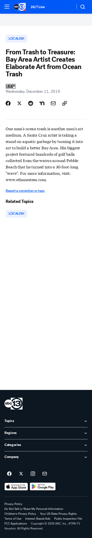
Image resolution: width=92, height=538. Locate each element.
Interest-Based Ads (37, 518)
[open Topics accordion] (46, 421)
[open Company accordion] (46, 457)
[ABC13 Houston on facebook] (9, 474)
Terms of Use (12, 518)
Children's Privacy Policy (20, 513)
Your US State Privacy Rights (58, 513)
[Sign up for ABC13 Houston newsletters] (45, 474)
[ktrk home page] (13, 403)
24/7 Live (38, 7)
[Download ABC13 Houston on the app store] (16, 487)
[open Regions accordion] (46, 433)
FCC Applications (15, 523)
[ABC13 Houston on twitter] (21, 474)
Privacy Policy (13, 504)
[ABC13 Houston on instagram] (33, 474)
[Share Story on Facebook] (8, 103)
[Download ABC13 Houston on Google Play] (43, 487)
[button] (7, 7)
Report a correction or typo (25, 190)
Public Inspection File (68, 518)
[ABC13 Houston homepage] (20, 7)
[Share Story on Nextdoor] (42, 103)
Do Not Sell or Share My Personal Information (33, 508)
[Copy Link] (64, 103)
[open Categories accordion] (46, 445)
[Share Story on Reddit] (30, 103)
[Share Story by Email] (53, 103)
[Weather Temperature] (68, 7)
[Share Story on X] (19, 103)
